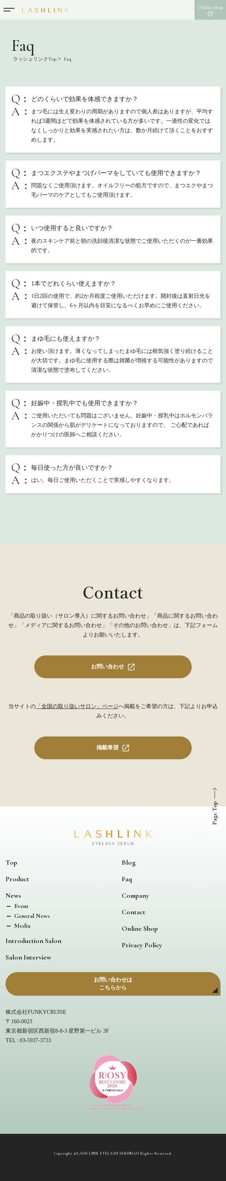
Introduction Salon (33, 940)
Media (21, 926)
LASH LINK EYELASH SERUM (105, 1153)
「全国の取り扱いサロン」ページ (77, 706)
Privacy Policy (142, 945)
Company (135, 895)
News (13, 895)
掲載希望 (107, 748)
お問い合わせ (107, 667)
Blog (128, 862)
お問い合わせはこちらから (113, 984)
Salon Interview (28, 957)
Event (20, 906)
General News (31, 916)
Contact (133, 912)
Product (17, 879)
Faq (127, 879)
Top (11, 862)
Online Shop (140, 928)
